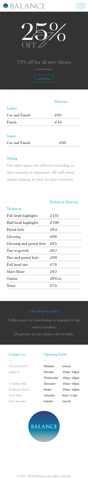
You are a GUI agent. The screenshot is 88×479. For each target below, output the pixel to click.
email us (14, 372)
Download (44, 78)
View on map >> (18, 401)
